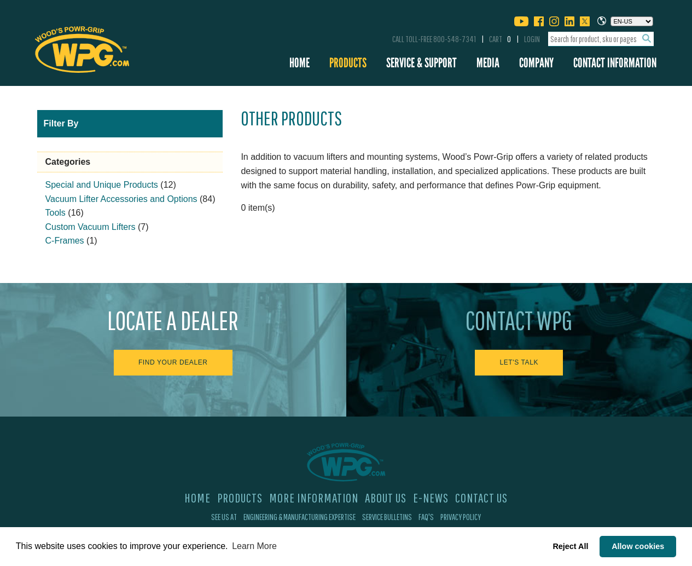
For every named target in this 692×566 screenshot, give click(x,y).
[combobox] (601, 39)
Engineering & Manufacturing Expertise (299, 517)
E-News (431, 497)
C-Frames (64, 240)
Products (348, 63)
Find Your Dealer (173, 362)
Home (299, 63)
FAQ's (426, 517)
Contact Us (481, 497)
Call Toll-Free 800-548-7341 (434, 39)
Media (487, 63)
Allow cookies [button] (638, 546)
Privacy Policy (460, 517)
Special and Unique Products (101, 184)
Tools (55, 212)
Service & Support (421, 63)
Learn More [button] (254, 546)
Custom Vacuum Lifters (90, 227)
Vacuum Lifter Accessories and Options (121, 199)
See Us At (224, 517)
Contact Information (614, 63)
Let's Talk (518, 362)
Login (532, 39)
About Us (385, 497)
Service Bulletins (387, 517)
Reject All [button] (570, 546)
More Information (313, 497)
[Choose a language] (631, 21)
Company (536, 63)
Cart (500, 39)
